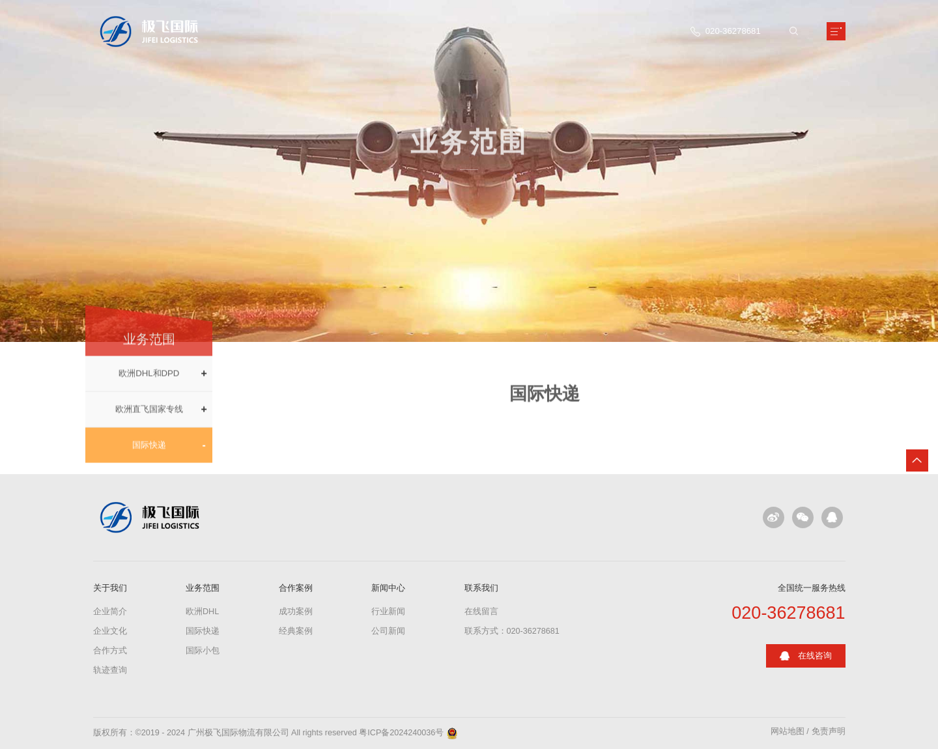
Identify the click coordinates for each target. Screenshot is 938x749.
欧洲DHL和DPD (149, 381)
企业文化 (110, 631)
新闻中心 (388, 588)
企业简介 (110, 611)
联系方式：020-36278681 (512, 631)
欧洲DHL (202, 611)
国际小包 (203, 650)
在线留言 (481, 611)
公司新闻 (388, 631)
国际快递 (149, 452)
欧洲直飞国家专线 (149, 416)
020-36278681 (788, 613)
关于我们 (110, 588)
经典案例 (296, 631)
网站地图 (787, 732)
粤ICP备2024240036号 (401, 732)
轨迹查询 (110, 670)
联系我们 (481, 588)
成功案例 (296, 611)
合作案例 (296, 588)
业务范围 (203, 588)
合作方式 (110, 650)
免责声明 (829, 732)
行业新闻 (388, 611)
